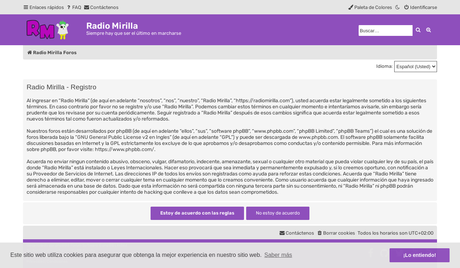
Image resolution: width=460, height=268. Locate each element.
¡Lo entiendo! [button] (419, 255)
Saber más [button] (278, 255)
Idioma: (384, 66)
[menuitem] (73, 7)
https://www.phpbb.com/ (124, 149)
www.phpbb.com (318, 137)
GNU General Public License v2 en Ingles (123, 137)
